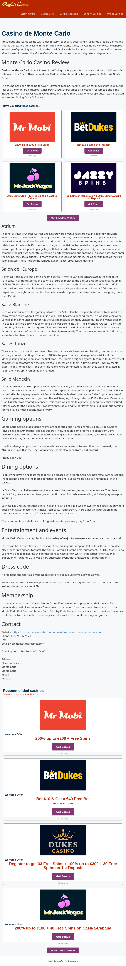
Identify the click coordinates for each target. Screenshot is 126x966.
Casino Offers (27, 13)
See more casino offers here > (20, 694)
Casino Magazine (69, 13)
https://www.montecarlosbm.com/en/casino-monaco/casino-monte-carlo (57, 632)
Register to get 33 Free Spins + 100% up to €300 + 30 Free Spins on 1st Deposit (63, 865)
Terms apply (32, 156)
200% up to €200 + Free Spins (63, 738)
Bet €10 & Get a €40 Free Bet (63, 799)
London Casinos (92, 13)
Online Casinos (115, 13)
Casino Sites (47, 13)
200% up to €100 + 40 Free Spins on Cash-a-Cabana (63, 928)
